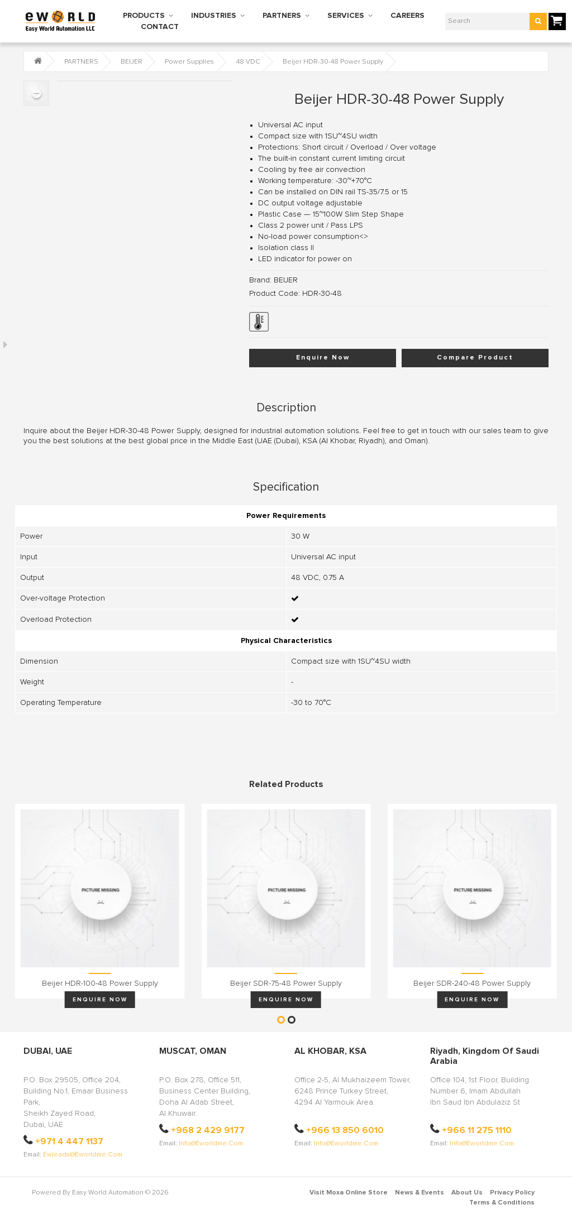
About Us (467, 1192)
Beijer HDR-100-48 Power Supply (100, 983)
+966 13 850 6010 (345, 1130)
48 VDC (248, 62)
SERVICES (345, 16)
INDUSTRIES (213, 16)
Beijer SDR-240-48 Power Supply (472, 983)
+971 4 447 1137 (69, 1141)
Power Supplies (189, 62)
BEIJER (131, 62)
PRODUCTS (144, 16)
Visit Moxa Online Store (348, 1192)
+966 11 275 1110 (477, 1130)
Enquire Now (323, 357)
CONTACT (160, 27)
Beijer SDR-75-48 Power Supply (286, 983)
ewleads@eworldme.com (82, 1154)
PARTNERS (282, 16)
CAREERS (407, 16)
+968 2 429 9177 (208, 1130)
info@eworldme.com (211, 1143)
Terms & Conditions (502, 1202)
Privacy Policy (512, 1192)
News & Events (419, 1192)
